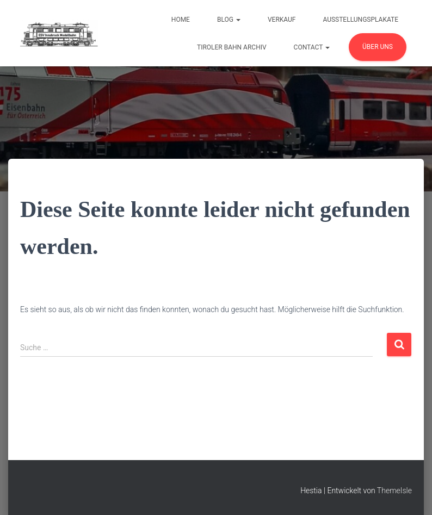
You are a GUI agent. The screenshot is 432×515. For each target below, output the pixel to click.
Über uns (377, 47)
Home (180, 19)
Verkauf (282, 19)
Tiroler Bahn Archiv (232, 47)
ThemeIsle (394, 490)
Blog (228, 19)
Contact (312, 47)
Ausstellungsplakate (360, 19)
